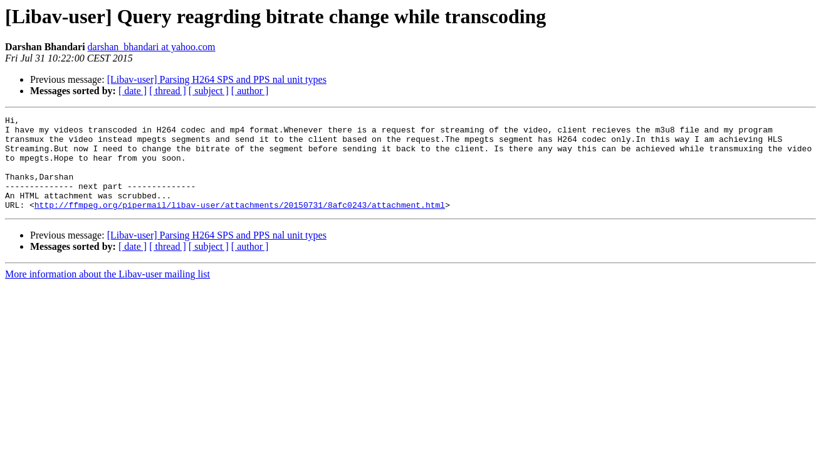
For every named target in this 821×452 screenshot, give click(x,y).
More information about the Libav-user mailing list (107, 293)
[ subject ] (209, 90)
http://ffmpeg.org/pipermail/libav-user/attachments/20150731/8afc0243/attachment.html (239, 223)
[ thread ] (167, 90)
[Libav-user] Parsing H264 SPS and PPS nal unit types (217, 79)
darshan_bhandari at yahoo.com (152, 46)
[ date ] (132, 90)
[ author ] (250, 90)
